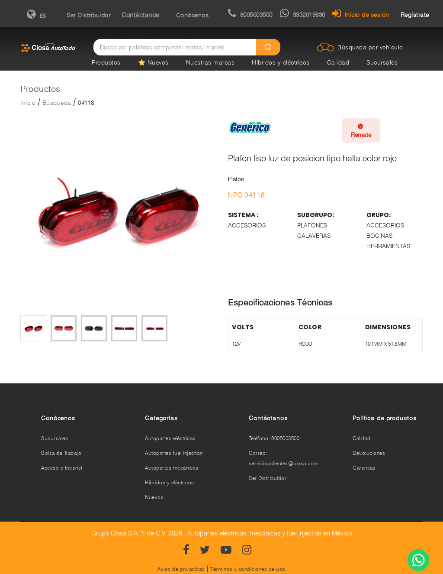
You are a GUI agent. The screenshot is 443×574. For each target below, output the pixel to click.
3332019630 (302, 14)
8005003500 (250, 14)
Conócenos (192, 15)
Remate (361, 130)
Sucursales (382, 62)
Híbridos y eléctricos (281, 62)
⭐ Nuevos (153, 62)
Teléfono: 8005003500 (274, 438)
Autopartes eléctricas (170, 438)
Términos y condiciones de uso (248, 569)
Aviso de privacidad (181, 569)
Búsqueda (56, 102)
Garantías (364, 467)
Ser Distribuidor (88, 15)
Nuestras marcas (210, 62)
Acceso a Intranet (62, 467)
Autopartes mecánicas (171, 467)
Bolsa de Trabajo (61, 453)
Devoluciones (369, 453)
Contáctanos (140, 15)
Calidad (338, 62)
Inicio (27, 102)
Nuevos (154, 497)
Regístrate (415, 14)
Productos (106, 62)
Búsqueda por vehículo (370, 47)
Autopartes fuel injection (174, 453)
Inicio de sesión (360, 14)
